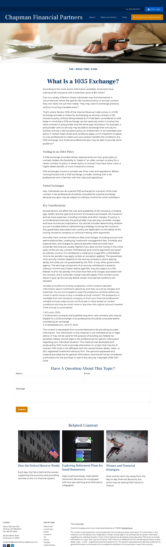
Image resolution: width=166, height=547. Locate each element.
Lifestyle (47, 535)
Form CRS (79, 517)
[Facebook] (4, 538)
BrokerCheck (127, 521)
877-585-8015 (15, 522)
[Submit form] (22, 402)
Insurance (47, 528)
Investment (48, 522)
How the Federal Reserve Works (39, 459)
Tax (45, 530)
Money (46, 533)
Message (20, 382)
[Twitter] (8, 538)
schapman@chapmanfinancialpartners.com (20, 535)
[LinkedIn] (12, 538)
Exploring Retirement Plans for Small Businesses (82, 461)
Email (87, 366)
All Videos (47, 541)
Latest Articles (49, 538)
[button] (92, 10)
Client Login (154, 2)
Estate (46, 525)
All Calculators (49, 543)
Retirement (48, 520)
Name (19, 366)
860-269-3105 (133, 2)
